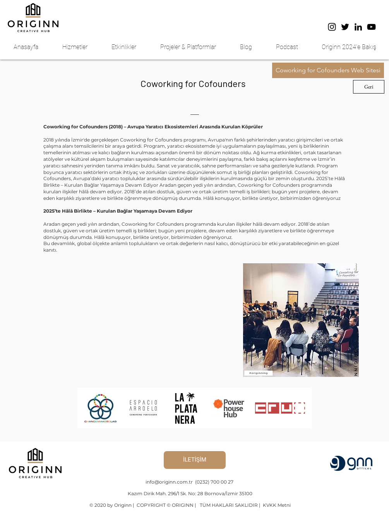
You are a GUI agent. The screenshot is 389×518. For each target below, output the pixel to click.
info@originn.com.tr (170, 482)
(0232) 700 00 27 (214, 482)
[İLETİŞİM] (195, 460)
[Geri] (368, 87)
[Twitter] (345, 27)
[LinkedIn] (358, 27)
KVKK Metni (276, 505)
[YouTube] (371, 27)
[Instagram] (332, 27)
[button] (81, 47)
